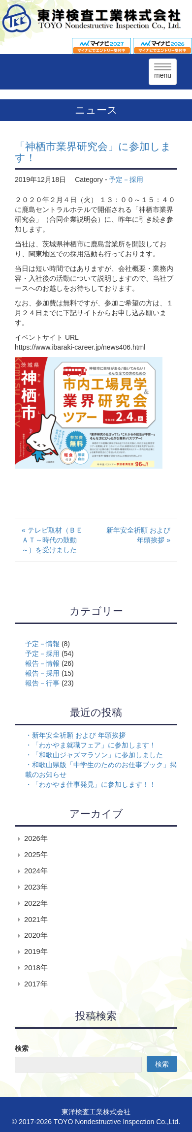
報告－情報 (42, 663)
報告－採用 (42, 673)
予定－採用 (126, 179)
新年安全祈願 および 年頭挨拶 (79, 735)
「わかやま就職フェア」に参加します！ (94, 745)
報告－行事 (42, 683)
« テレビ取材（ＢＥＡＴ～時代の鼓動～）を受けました (52, 540)
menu (162, 71)
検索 (22, 1048)
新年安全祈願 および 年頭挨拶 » (138, 535)
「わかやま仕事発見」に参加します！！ (94, 784)
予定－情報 (42, 644)
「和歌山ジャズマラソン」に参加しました (97, 755)
